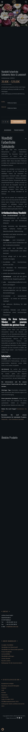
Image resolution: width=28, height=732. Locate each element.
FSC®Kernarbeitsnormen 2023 (10, 713)
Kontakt (3, 704)
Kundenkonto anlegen (7, 695)
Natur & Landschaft (20, 15)
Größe (3, 113)
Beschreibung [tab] (7, 141)
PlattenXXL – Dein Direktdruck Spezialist (12, 430)
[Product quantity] (5, 133)
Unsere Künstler (5, 669)
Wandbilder (10, 15)
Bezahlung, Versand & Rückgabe (10, 697)
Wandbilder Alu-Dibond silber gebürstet (12, 660)
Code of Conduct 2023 (7, 710)
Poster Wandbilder (6, 663)
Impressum (4, 706)
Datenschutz (4, 708)
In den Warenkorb (18, 133)
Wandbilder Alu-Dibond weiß (9, 658)
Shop (3, 15)
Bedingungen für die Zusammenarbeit (11, 674)
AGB (2, 701)
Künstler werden (5, 672)
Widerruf (3, 699)
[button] (26, 2)
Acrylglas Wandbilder (7, 656)
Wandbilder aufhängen (7, 667)
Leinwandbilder (5, 665)
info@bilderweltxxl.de (12, 638)
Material (3, 118)
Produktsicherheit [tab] (19, 141)
